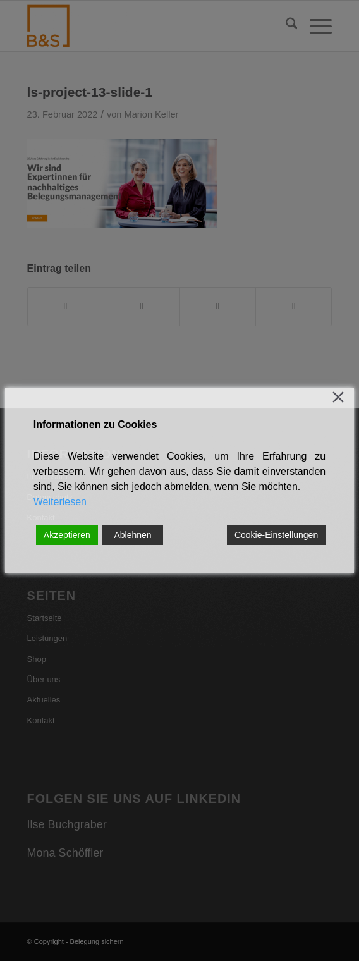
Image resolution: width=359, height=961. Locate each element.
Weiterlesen (60, 501)
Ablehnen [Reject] (132, 535)
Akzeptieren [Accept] (67, 535)
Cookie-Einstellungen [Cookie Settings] (276, 535)
